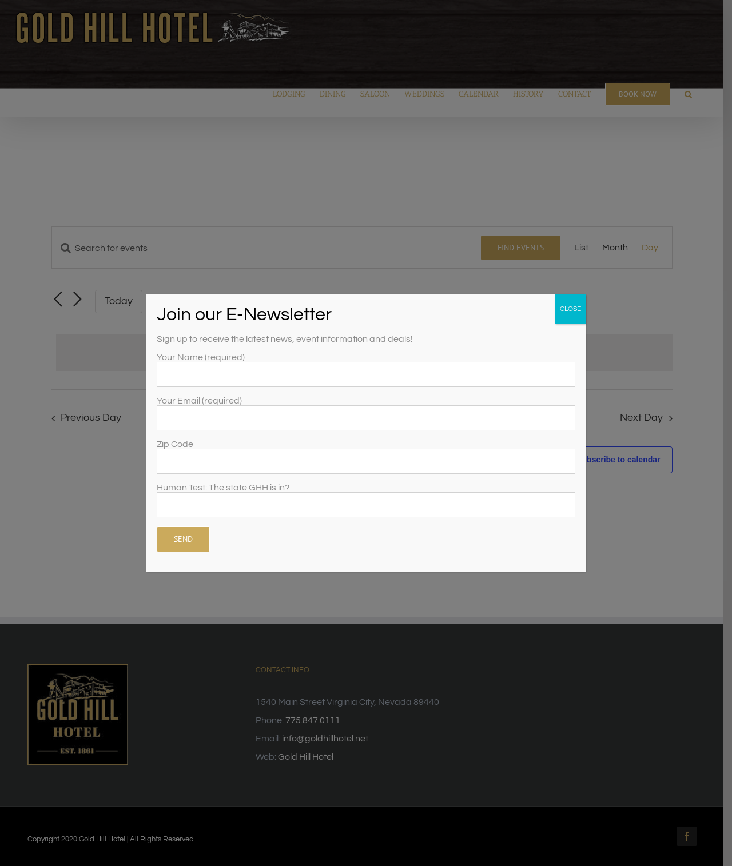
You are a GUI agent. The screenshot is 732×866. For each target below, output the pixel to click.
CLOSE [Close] (570, 309)
